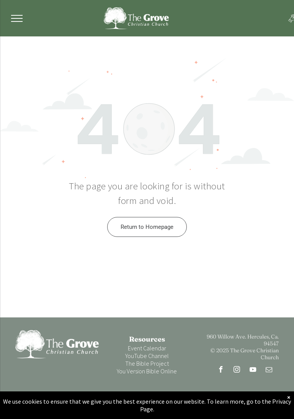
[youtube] (253, 370)
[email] (269, 370)
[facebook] (221, 370)
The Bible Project (147, 363)
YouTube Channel (147, 356)
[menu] (17, 18)
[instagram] (237, 370)
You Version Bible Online (147, 371)
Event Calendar (147, 348)
